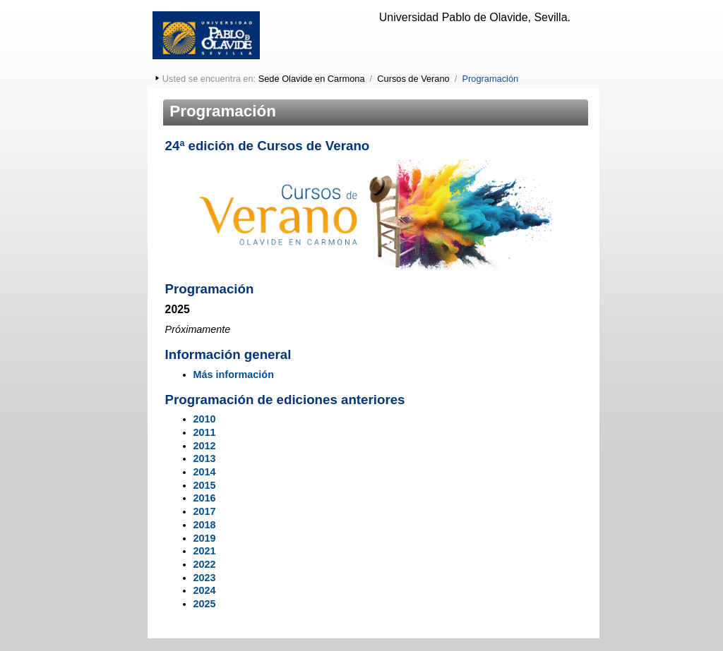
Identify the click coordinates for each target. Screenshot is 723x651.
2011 (204, 432)
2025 (204, 603)
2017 (204, 511)
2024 (204, 590)
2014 (204, 471)
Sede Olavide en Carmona (311, 78)
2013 (204, 458)
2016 (204, 498)
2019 (204, 538)
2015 (204, 485)
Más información (233, 374)
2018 (204, 524)
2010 (204, 419)
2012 (204, 445)
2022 (204, 564)
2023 (204, 577)
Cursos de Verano (413, 78)
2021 (204, 550)
